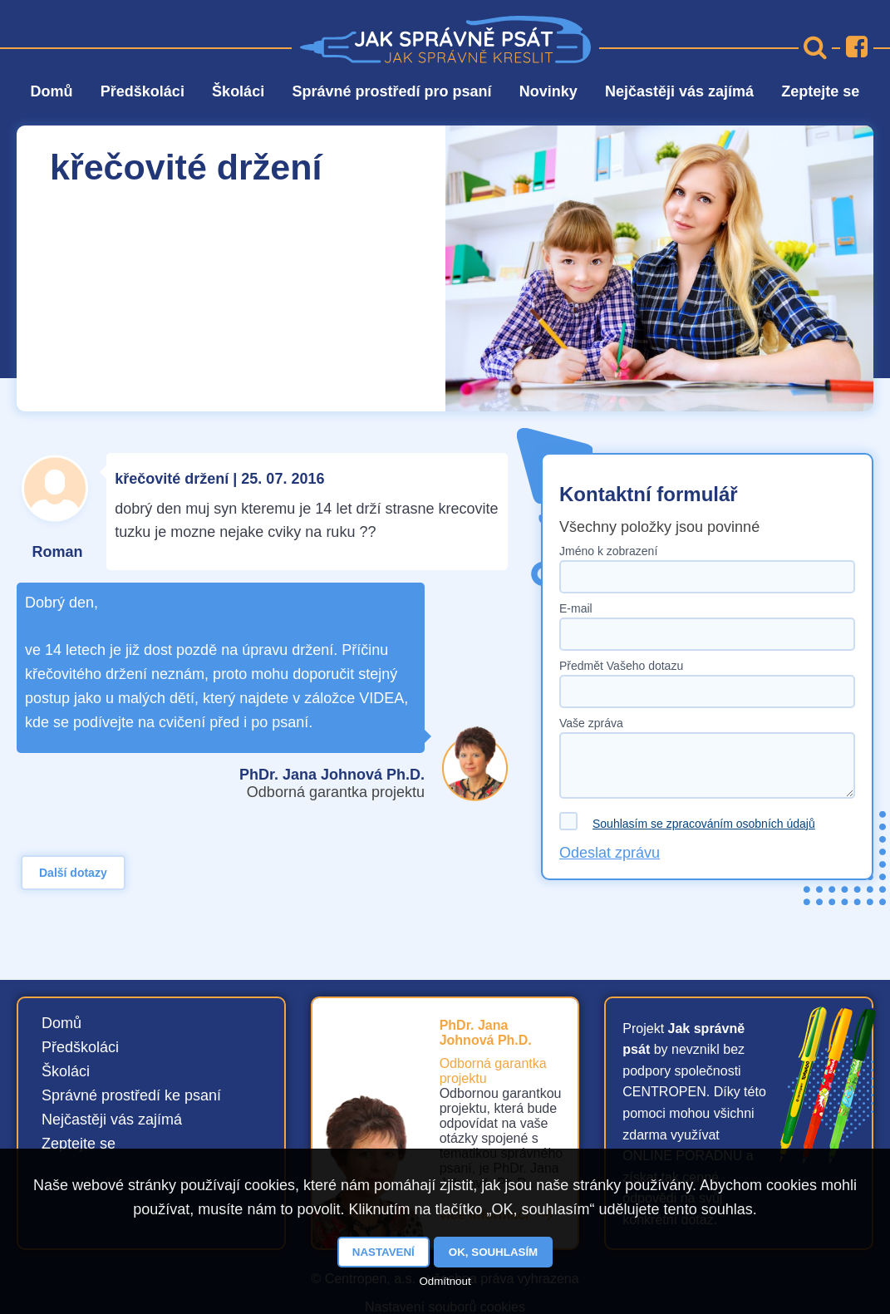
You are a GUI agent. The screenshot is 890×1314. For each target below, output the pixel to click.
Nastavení (383, 1252)
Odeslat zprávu (609, 852)
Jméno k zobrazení (608, 551)
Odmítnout (444, 1281)
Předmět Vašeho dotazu (621, 665)
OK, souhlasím (493, 1252)
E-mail (576, 608)
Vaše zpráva (591, 723)
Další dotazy (73, 872)
